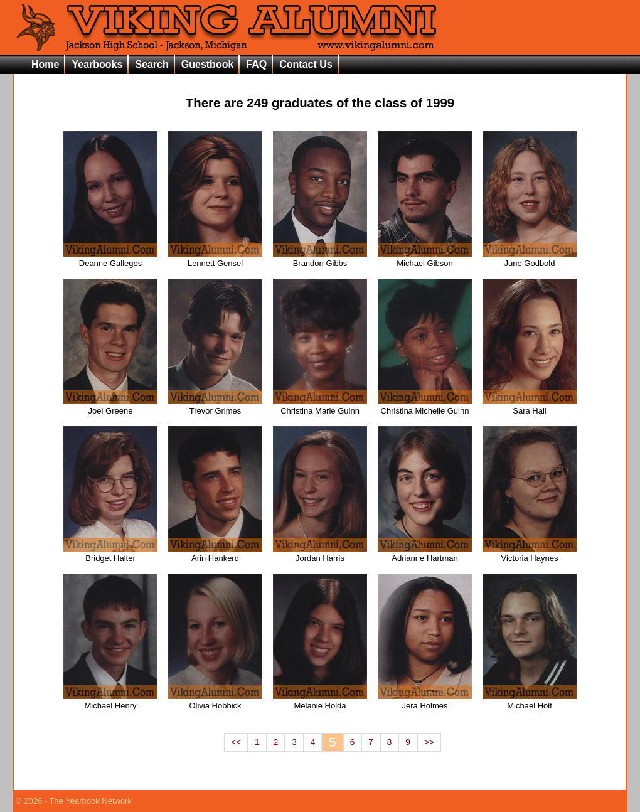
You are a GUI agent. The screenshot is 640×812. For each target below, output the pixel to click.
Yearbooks (97, 64)
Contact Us (305, 64)
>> (429, 742)
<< (236, 742)
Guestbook (207, 64)
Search (151, 64)
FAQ (256, 64)
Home (45, 64)
